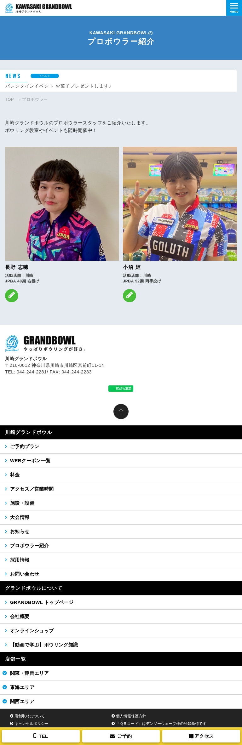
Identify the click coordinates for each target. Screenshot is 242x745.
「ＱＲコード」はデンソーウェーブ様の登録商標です (161, 723)
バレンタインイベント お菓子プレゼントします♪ (58, 85)
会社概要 (20, 616)
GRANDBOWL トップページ (41, 602)
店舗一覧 (15, 659)
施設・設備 (22, 503)
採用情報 (20, 559)
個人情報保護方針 (131, 716)
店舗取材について (29, 716)
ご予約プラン (24, 446)
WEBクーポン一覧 (30, 460)
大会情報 (20, 517)
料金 (15, 474)
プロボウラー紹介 (29, 545)
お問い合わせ (24, 574)
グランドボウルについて (34, 588)
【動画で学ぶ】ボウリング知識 (44, 644)
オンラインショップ (32, 630)
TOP (9, 99)
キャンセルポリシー (31, 723)
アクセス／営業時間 (32, 489)
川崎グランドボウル (28, 432)
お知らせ (20, 531)
